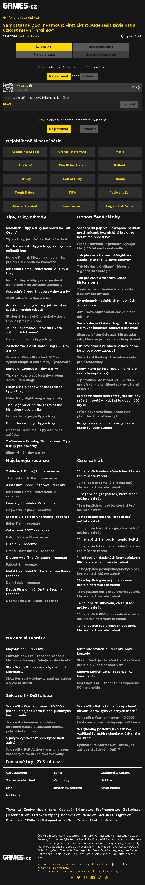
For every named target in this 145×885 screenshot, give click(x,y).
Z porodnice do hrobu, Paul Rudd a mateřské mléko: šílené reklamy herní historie (108, 384)
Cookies (67, 864)
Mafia (120, 152)
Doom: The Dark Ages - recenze (32, 601)
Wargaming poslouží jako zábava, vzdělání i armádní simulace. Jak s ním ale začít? (108, 733)
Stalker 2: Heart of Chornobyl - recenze (38, 517)
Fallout (119, 165)
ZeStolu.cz (131, 809)
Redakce (55, 864)
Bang (57, 773)
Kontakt (107, 864)
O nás (117, 864)
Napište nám (61, 867)
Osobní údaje (82, 864)
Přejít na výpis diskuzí (21, 17)
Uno (9, 788)
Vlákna (44, 47)
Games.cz (86, 809)
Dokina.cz (14, 820)
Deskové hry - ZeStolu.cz (33, 761)
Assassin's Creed (25, 152)
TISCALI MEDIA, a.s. (79, 871)
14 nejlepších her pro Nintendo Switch (108, 539)
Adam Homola (30, 36)
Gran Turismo (72, 206)
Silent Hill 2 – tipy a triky (25, 453)
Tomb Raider (25, 192)
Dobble (106, 780)
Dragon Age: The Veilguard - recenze (36, 557)
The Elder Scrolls (72, 165)
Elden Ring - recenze (23, 523)
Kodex (96, 864)
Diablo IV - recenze (21, 544)
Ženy (53, 809)
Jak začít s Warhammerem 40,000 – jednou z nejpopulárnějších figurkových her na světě (38, 711)
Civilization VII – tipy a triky (28, 298)
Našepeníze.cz (54, 820)
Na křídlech (15, 795)
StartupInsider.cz (103, 820)
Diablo (120, 179)
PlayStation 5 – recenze (25, 649)
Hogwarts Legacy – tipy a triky (30, 416)
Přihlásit (89, 76)
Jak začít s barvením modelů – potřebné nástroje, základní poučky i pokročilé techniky (36, 726)
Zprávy (29, 809)
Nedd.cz (89, 815)
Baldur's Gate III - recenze (27, 537)
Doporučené (101, 47)
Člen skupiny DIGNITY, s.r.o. (108, 871)
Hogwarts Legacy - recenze (28, 510)
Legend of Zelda (119, 206)
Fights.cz (123, 815)
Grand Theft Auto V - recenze (30, 551)
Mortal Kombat (25, 206)
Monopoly (61, 780)
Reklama (42, 864)
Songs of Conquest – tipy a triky (32, 369)
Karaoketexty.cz (44, 815)
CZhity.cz (31, 820)
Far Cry (25, 179)
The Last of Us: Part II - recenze (31, 478)
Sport (41, 809)
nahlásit (129, 104)
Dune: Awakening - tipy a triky (30, 423)
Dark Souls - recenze (23, 582)
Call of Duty (72, 179)
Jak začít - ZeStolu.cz (29, 695)
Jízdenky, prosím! (67, 788)
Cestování (67, 809)
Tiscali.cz (13, 809)
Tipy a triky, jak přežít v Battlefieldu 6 (36, 239)
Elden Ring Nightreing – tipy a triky (34, 398)
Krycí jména (110, 788)
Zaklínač (25, 165)
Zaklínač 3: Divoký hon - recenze (32, 471)
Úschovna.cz (70, 815)
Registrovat (58, 76)
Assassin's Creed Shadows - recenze (36, 485)
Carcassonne (16, 773)
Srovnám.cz (77, 820)
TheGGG (21, 86)
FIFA (72, 192)
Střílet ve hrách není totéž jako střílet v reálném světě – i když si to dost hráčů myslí (109, 400)
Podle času (44, 55)
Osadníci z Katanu (115, 773)
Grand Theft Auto (72, 152)
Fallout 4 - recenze (21, 564)
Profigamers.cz (108, 809)
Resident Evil (119, 192)
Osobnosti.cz (18, 815)
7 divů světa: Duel (20, 780)
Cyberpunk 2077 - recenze (27, 530)
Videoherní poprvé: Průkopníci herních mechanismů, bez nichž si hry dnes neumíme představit (108, 232)
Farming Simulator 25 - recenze (32, 503)
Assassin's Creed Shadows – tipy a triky (38, 291)
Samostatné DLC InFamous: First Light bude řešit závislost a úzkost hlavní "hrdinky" (69, 28)
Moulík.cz (106, 815)
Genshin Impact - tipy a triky (29, 339)
